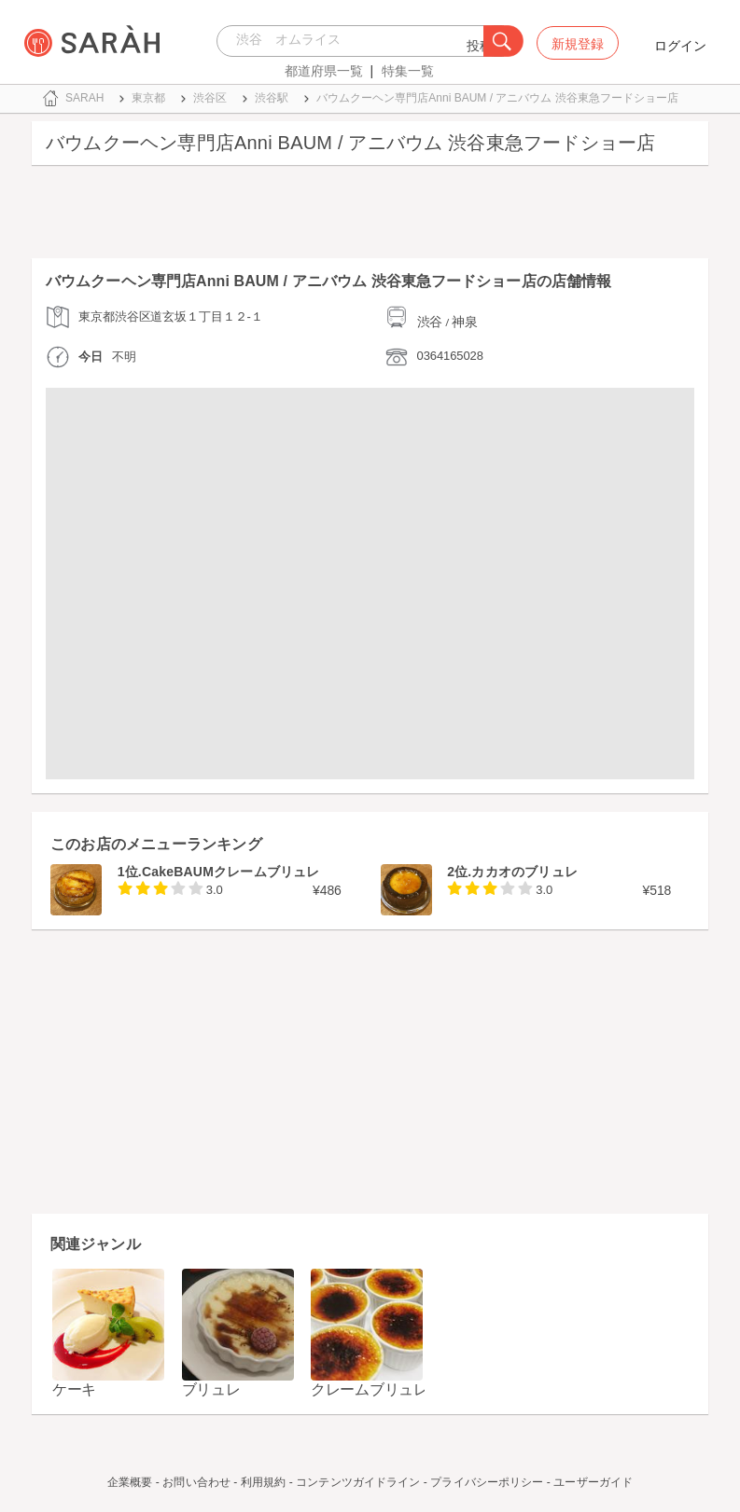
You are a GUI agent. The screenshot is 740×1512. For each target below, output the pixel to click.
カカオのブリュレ (524, 871)
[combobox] (355, 41)
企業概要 (129, 1482)
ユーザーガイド (593, 1482)
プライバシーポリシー (486, 1482)
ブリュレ (211, 1389)
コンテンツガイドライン (358, 1482)
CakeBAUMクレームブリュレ (231, 871)
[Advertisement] (370, 216)
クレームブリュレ (369, 1389)
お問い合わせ (196, 1482)
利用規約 (263, 1482)
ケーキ (74, 1389)
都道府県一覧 (324, 70)
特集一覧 (408, 70)
